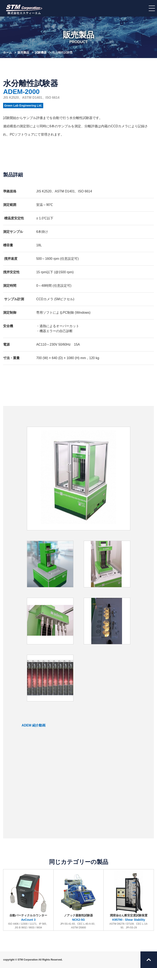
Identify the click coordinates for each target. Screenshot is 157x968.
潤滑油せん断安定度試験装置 (129, 900)
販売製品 (23, 52)
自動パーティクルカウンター (28, 900)
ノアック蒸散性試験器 (78, 900)
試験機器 (41, 52)
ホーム (7, 52)
